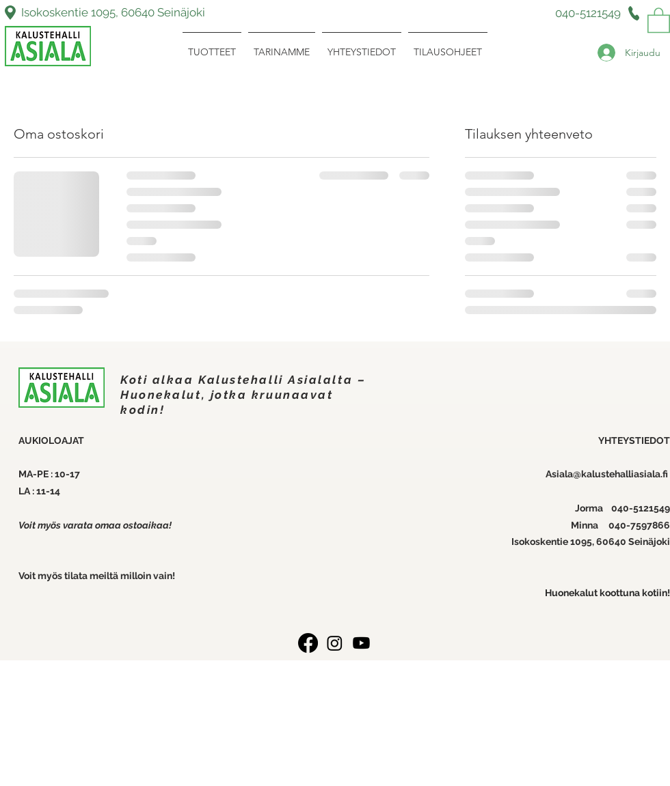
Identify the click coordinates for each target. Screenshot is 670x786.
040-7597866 (639, 525)
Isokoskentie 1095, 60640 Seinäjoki (113, 12)
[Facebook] (308, 643)
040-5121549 (640, 508)
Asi (552, 473)
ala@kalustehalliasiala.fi (614, 473)
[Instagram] (335, 643)
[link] (658, 19)
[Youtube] (361, 643)
